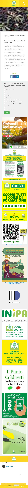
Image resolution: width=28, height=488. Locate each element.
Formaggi (7, 93)
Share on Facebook (14, 76)
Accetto (16, 485)
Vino (6, 91)
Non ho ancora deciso (9, 109)
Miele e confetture (9, 97)
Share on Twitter (11, 76)
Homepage (6, 35)
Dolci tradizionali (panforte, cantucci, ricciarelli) (14, 101)
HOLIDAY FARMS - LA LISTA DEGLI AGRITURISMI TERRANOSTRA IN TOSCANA (15, 283)
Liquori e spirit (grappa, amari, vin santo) (13, 99)
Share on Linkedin (17, 76)
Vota (7, 112)
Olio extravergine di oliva (10, 89)
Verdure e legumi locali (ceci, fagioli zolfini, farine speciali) (14, 104)
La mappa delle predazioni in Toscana (14, 244)
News (10, 35)
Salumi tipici (8, 95)
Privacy (22, 486)
